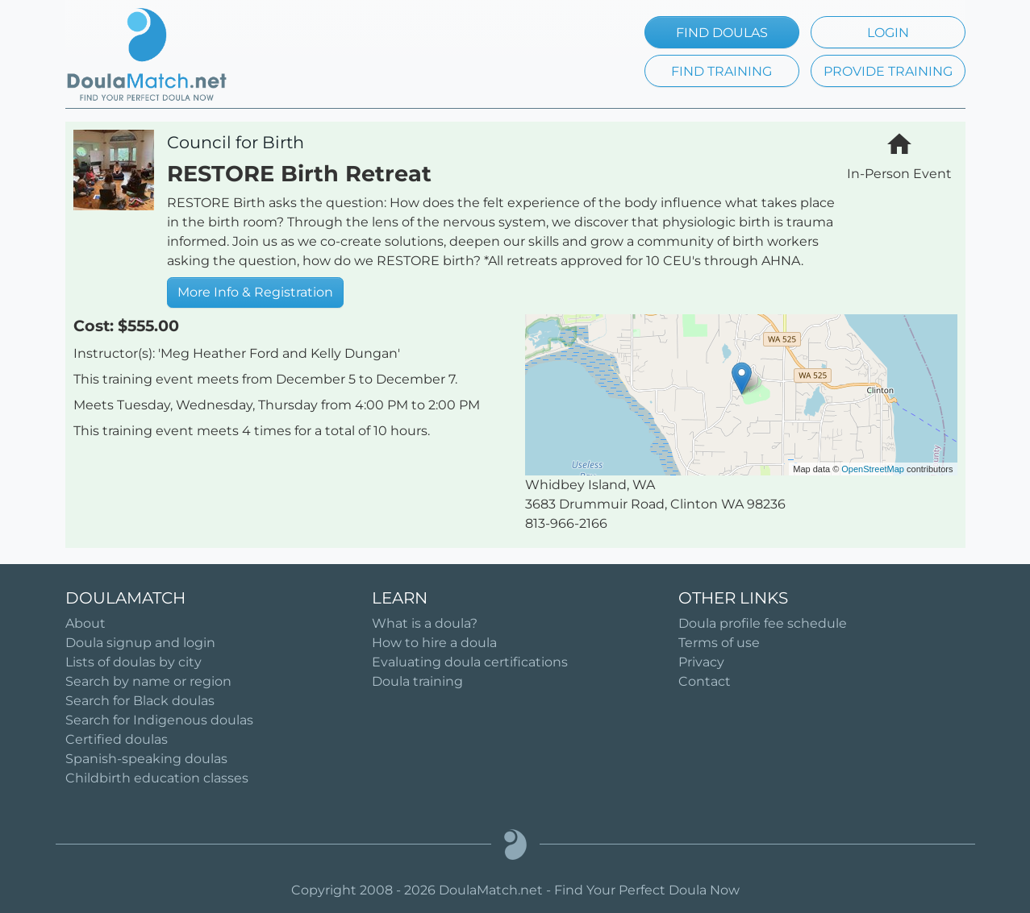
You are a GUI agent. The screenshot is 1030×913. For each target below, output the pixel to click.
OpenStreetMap (872, 469)
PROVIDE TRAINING (888, 71)
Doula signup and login (140, 642)
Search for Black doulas (140, 700)
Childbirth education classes (156, 778)
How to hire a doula (434, 642)
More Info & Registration (255, 292)
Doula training (417, 681)
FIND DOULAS (722, 32)
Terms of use (719, 642)
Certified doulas (116, 739)
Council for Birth (235, 142)
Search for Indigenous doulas (159, 720)
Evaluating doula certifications (470, 662)
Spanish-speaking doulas (146, 758)
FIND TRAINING (721, 71)
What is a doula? (424, 623)
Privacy (701, 662)
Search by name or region (148, 681)
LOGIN (888, 32)
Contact (704, 681)
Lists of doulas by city (133, 662)
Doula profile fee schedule (762, 623)
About (85, 623)
